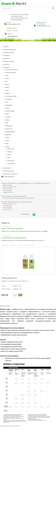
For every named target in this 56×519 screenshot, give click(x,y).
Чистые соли (8, 129)
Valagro (7, 120)
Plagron (7, 108)
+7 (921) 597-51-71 (43, 26)
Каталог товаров (4, 245)
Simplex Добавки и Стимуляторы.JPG (10, 426)
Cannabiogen (8, 105)
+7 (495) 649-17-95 (13, 24)
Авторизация (8, 30)
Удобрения (13, 245)
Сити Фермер (11, 163)
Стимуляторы (8, 126)
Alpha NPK (8, 134)
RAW (6, 123)
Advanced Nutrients (10, 72)
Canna (7, 90)
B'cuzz (7, 84)
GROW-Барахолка (9, 176)
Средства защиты (10, 132)
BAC (6, 81)
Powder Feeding (9, 111)
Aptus (6, 75)
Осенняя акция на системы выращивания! (13, 238)
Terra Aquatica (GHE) (10, 96)
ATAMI (7, 78)
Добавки (9, 152)
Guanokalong (8, 99)
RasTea (7, 140)
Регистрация (15, 30)
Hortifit (7, 137)
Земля (9, 154)
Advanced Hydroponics (11, 69)
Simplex (7, 146)
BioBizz (7, 87)
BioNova (7, 93)
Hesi (6, 102)
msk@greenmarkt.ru (41, 22)
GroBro (7, 114)
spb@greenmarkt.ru (12, 28)
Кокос (8, 157)
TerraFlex (8, 117)
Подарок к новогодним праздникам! (12, 228)
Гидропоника (10, 149)
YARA (6, 143)
